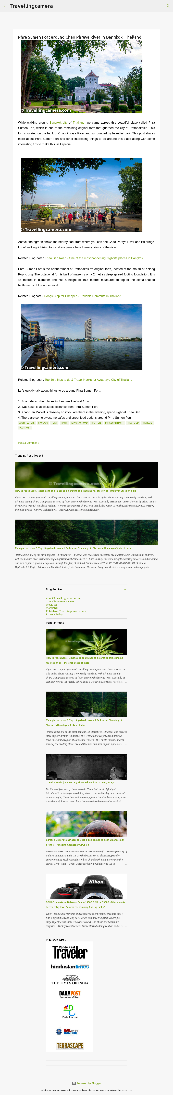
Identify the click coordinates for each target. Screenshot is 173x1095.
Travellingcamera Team (60, 601)
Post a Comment (28, 442)
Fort (54, 423)
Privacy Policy (54, 614)
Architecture (26, 423)
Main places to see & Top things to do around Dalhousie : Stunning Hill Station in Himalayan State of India (73, 548)
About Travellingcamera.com (63, 598)
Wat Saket (25, 428)
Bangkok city (59, 122)
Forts (64, 423)
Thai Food (133, 423)
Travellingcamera (31, 6)
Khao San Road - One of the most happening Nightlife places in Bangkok (94, 258)
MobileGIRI (52, 607)
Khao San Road (79, 423)
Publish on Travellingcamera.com (66, 611)
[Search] (168, 6)
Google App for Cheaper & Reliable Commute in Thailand (82, 296)
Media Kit (51, 604)
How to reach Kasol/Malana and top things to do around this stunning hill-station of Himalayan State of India (75, 490)
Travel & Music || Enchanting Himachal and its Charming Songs (80, 782)
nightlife (96, 423)
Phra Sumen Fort (114, 423)
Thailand (78, 122)
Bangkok (43, 423)
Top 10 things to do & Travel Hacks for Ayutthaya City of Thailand (88, 379)
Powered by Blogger (86, 1083)
